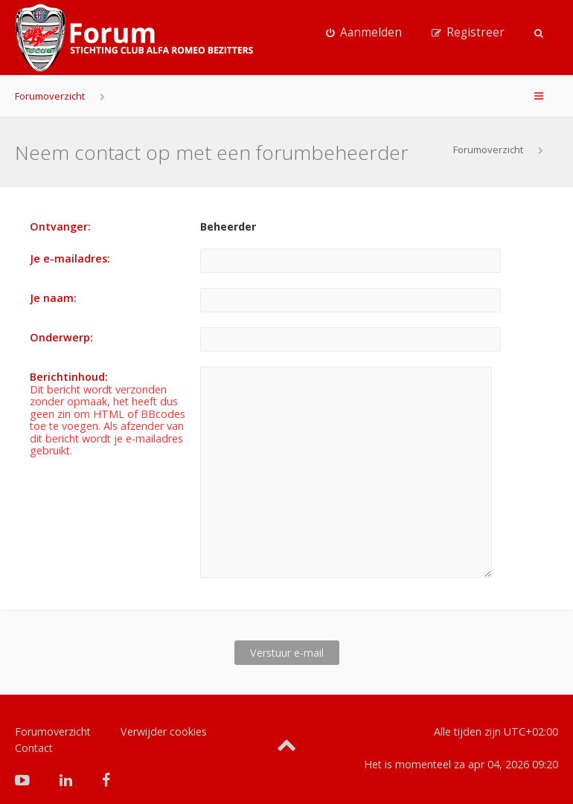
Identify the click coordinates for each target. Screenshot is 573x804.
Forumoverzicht (50, 96)
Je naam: (53, 298)
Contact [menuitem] (34, 724)
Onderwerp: (61, 337)
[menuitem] (364, 32)
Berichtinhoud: (69, 377)
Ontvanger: (60, 226)
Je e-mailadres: (70, 258)
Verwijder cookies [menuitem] (164, 708)
